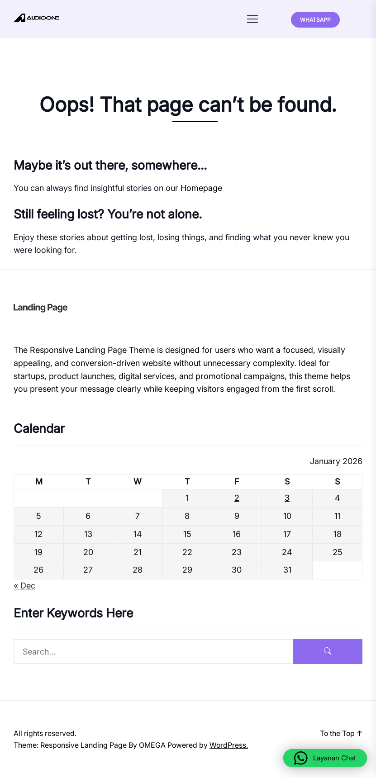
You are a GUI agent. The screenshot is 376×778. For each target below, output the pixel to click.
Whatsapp (315, 19)
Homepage (201, 188)
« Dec (24, 585)
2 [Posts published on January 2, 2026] (236, 498)
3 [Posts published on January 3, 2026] (287, 498)
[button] (325, 758)
